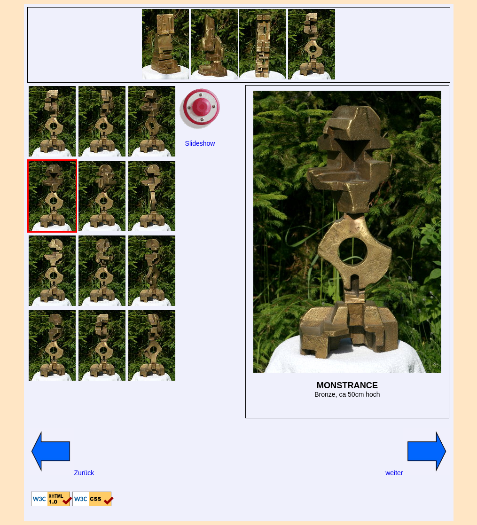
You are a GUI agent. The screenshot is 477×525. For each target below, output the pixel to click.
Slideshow (200, 143)
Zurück (60, 473)
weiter (417, 473)
